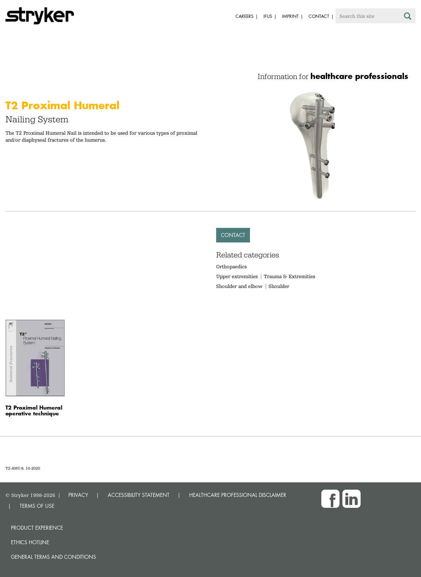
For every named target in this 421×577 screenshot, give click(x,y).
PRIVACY (78, 494)
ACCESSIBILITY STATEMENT (139, 494)
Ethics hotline (30, 542)
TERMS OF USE (37, 505)
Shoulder (279, 286)
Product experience (37, 527)
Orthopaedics (231, 266)
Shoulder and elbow (239, 286)
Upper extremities (237, 276)
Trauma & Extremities (289, 276)
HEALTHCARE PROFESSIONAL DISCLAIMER (237, 494)
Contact (233, 235)
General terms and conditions (53, 556)
